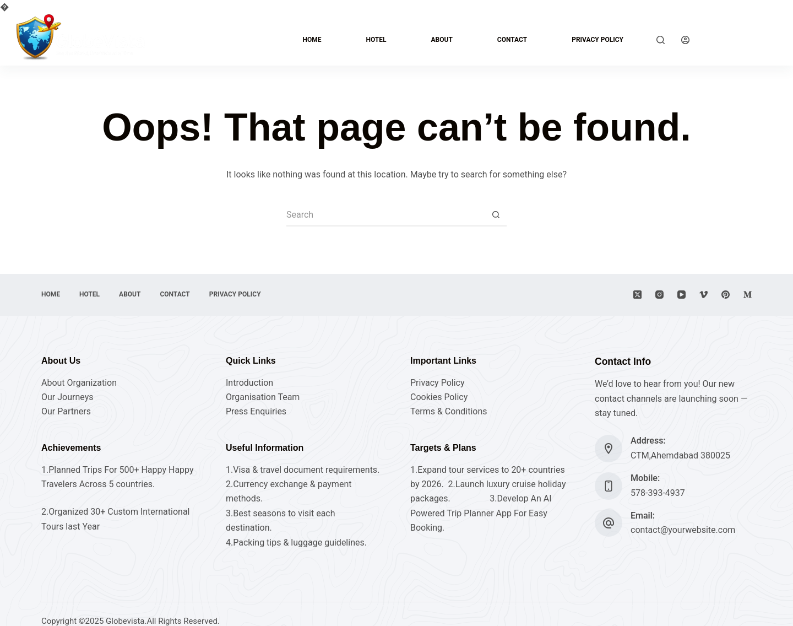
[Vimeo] (703, 294)
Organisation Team (263, 397)
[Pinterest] (725, 294)
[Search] (660, 40)
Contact (512, 40)
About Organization (79, 382)
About (441, 40)
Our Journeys (67, 397)
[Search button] (496, 215)
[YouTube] (681, 294)
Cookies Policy (439, 397)
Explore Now (741, 40)
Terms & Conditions (448, 411)
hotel (376, 40)
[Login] (685, 40)
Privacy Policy (597, 40)
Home (311, 40)
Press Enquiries (256, 411)
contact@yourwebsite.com (683, 530)
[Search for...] (385, 215)
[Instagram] (659, 294)
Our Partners (66, 411)
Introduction (249, 382)
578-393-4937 (658, 493)
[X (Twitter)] (637, 294)
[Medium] (747, 294)
